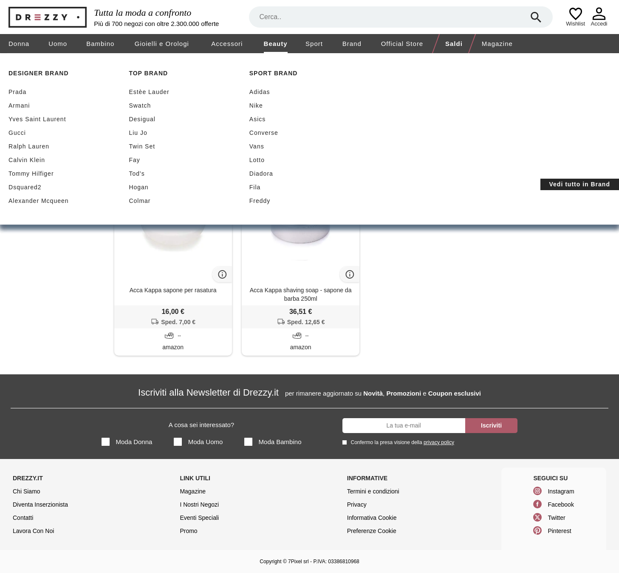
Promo (188, 530)
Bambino (100, 43)
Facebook (561, 504)
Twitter (556, 517)
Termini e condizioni (373, 491)
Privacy (357, 504)
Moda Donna (127, 442)
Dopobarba (52, 168)
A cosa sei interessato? (201, 424)
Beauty (276, 43)
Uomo (57, 43)
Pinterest (559, 530)
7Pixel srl (298, 561)
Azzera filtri (260, 128)
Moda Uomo (198, 442)
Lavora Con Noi (33, 530)
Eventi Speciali (199, 517)
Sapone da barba (52, 187)
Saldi (454, 43)
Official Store (402, 43)
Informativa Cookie (372, 517)
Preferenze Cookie (371, 530)
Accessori (227, 43)
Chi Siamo (26, 491)
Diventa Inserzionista (40, 504)
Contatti (23, 517)
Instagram (561, 491)
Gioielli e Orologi (162, 43)
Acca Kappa (212, 128)
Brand (352, 43)
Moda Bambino (273, 442)
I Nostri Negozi (199, 504)
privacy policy (439, 442)
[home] (7, 61)
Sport (314, 43)
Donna (18, 43)
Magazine (497, 43)
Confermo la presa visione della (401, 442)
